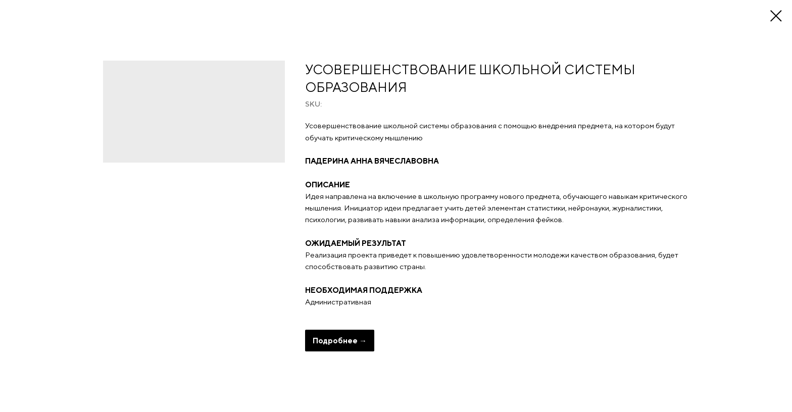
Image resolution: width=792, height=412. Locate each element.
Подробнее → (340, 340)
